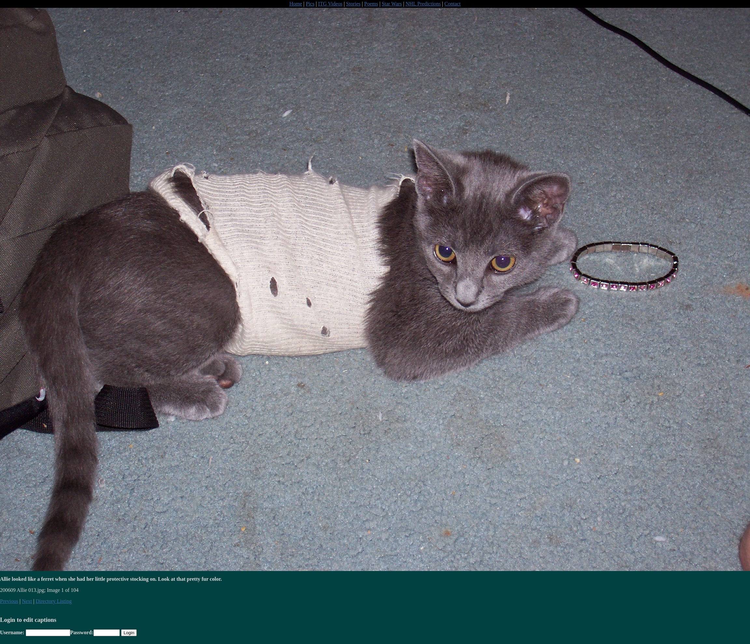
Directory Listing (54, 601)
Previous (9, 601)
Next (27, 601)
